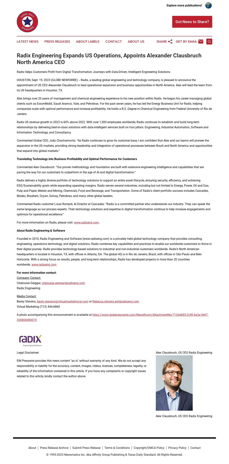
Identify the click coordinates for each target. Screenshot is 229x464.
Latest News (28, 41)
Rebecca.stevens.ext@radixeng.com (115, 301)
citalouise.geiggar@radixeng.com (63, 283)
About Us (136, 41)
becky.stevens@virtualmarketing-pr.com (62, 301)
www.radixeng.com (86, 222)
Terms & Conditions (117, 448)
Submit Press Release (86, 448)
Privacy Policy (177, 448)
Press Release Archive (54, 448)
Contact (113, 41)
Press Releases (57, 41)
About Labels (87, 41)
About (32, 448)
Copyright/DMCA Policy (149, 448)
